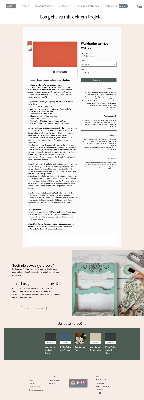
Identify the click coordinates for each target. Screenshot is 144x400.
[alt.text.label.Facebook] (97, 393)
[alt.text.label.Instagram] (100, 393)
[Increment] (88, 73)
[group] (88, 344)
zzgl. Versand (91, 56)
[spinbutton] (85, 73)
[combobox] (98, 64)
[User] (137, 7)
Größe (83, 60)
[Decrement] (82, 73)
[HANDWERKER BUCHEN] (34, 308)
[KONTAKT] (123, 6)
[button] (140, 6)
